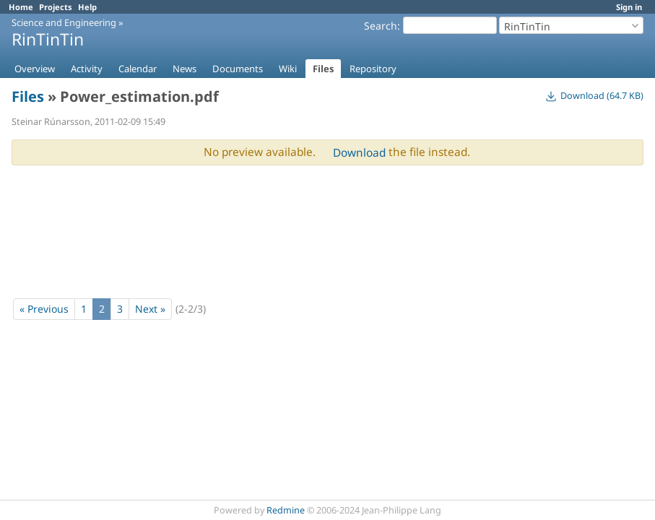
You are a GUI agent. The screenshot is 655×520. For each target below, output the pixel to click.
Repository (373, 68)
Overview (34, 68)
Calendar (137, 68)
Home (21, 6)
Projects (55, 6)
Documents (237, 68)
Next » (150, 309)
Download (359, 152)
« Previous (44, 309)
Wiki (288, 68)
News (184, 68)
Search (380, 25)
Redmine (285, 510)
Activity (87, 68)
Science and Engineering (64, 22)
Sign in (629, 6)
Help (87, 6)
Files (323, 68)
